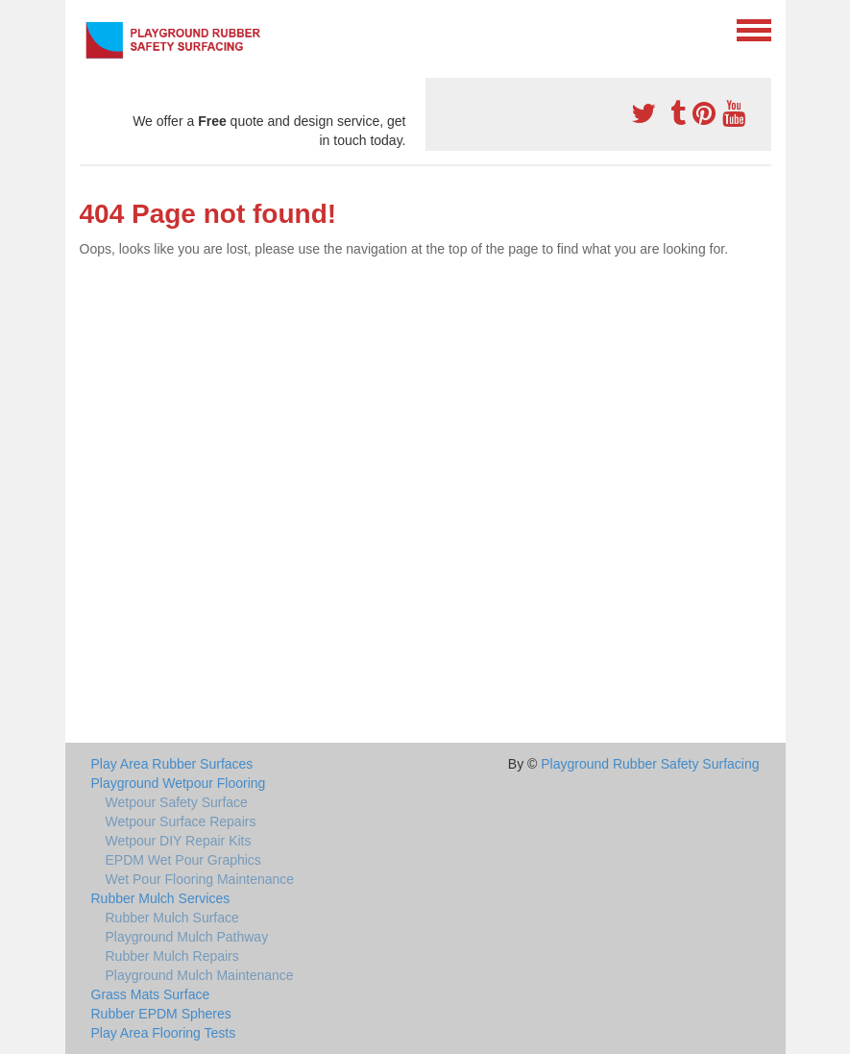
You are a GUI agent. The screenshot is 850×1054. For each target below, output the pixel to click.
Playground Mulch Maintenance (200, 975)
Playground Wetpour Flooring (178, 783)
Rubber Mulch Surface (172, 917)
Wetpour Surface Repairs (181, 821)
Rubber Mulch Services (161, 898)
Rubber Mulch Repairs (172, 956)
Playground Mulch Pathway (187, 936)
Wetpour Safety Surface (177, 802)
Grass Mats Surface (150, 994)
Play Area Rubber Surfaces (172, 764)
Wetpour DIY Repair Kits (179, 840)
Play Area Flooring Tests (163, 1033)
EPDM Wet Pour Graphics (183, 860)
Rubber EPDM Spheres (161, 1013)
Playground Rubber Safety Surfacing (650, 764)
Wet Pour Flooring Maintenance (200, 879)
